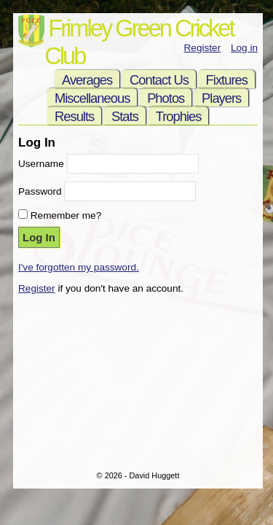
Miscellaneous (92, 98)
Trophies (179, 116)
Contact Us (159, 80)
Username (41, 163)
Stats (124, 116)
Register (202, 47)
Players (221, 98)
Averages (87, 80)
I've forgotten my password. (78, 267)
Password (40, 191)
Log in (244, 47)
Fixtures (227, 80)
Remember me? (66, 215)
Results (74, 116)
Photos (165, 98)
